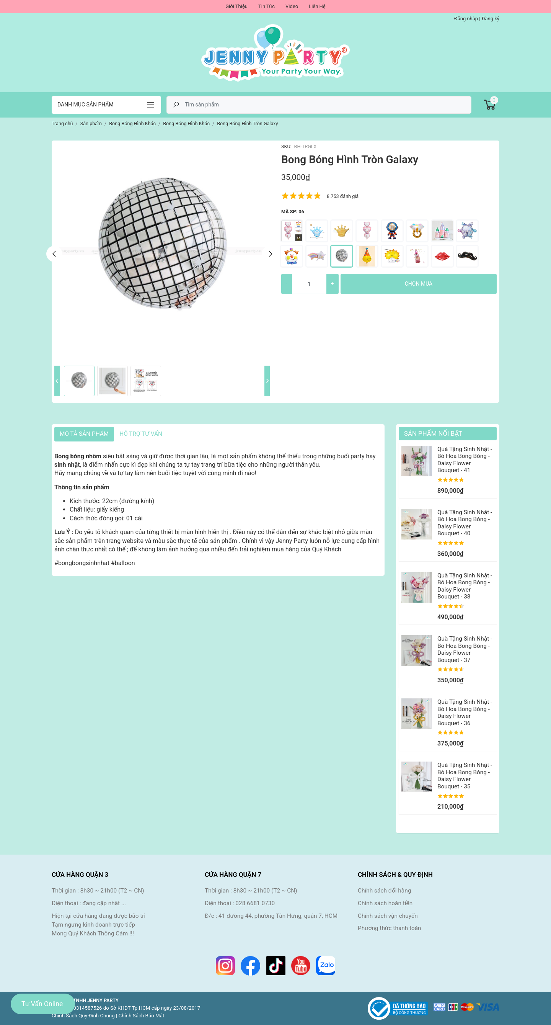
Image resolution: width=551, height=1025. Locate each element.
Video (291, 6)
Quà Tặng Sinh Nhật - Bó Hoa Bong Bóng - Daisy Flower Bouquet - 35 (464, 776)
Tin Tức (266, 6)
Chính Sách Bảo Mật (142, 1015)
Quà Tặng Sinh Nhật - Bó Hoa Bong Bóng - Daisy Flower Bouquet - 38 (464, 586)
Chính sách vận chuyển (388, 915)
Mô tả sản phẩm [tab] (84, 433)
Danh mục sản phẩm (85, 104)
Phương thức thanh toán (389, 928)
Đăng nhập (466, 18)
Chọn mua (418, 284)
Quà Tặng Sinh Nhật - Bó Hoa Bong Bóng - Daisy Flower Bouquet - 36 (464, 712)
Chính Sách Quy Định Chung (83, 1015)
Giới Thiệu (236, 6)
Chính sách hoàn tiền (385, 903)
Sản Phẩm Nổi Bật (433, 433)
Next (270, 254)
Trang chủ (62, 123)
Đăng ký (490, 18)
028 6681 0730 (255, 903)
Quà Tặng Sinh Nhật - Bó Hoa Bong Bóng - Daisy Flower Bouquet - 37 (464, 649)
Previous (54, 254)
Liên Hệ (317, 6)
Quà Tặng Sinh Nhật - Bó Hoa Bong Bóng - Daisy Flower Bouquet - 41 (464, 460)
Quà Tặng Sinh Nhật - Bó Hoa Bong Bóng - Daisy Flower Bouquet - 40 (464, 523)
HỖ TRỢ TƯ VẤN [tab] (140, 433)
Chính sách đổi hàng (384, 890)
